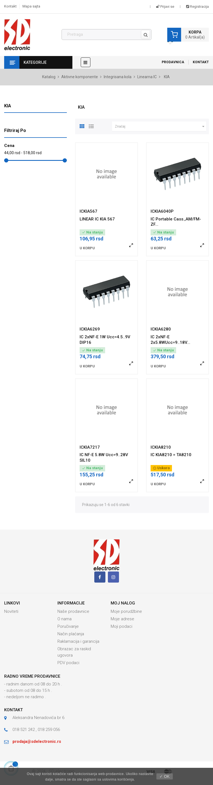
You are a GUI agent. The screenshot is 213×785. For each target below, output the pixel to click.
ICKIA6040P (162, 211)
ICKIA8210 (161, 447)
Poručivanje (68, 626)
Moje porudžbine (126, 611)
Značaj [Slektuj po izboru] (160, 126)
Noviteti (11, 611)
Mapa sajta (31, 6)
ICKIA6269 (90, 329)
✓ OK (164, 776)
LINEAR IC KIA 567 (97, 219)
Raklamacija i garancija (78, 641)
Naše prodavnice (73, 611)
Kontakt (10, 6)
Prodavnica (173, 62)
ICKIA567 (88, 211)
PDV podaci (68, 662)
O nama (64, 618)
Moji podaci (121, 626)
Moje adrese (122, 618)
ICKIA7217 (90, 447)
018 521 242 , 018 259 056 (36, 729)
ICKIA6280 (161, 329)
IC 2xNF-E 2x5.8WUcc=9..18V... (170, 339)
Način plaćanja (70, 633)
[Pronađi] (106, 34)
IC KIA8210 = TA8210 (171, 454)
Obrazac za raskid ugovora (74, 652)
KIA (7, 105)
